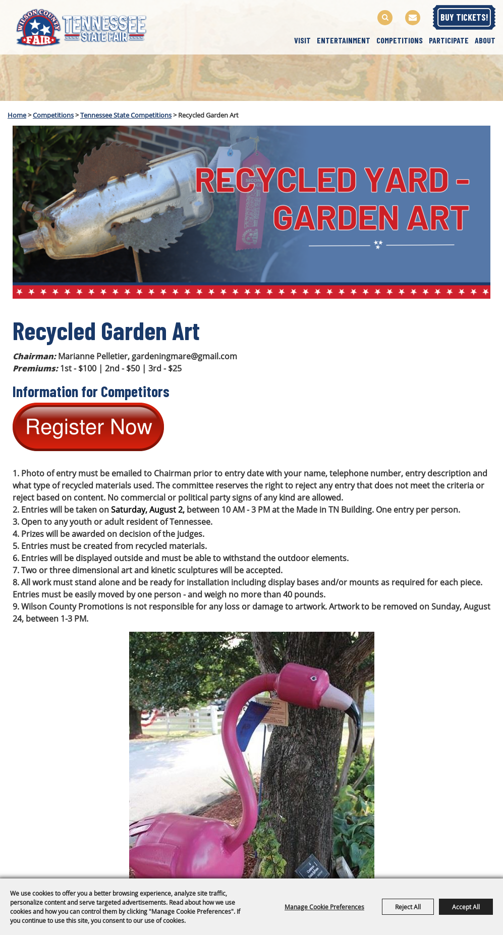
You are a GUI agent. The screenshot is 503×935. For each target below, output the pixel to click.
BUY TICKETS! (464, 17)
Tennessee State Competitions (126, 115)
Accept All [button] (466, 907)
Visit (302, 40)
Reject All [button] (408, 907)
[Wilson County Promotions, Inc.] (90, 26)
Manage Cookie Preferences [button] (324, 907)
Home (17, 115)
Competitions (399, 40)
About (485, 40)
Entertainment (343, 40)
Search (385, 17)
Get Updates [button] (412, 17)
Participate (449, 40)
